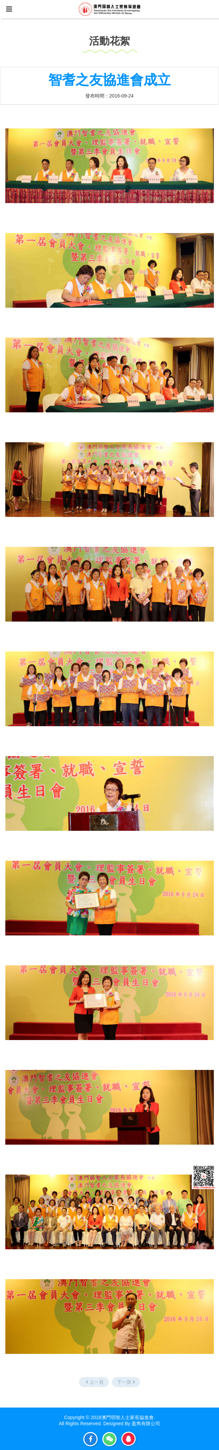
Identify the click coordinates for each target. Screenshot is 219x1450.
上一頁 (95, 1382)
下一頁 (126, 1382)
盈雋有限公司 (146, 1423)
